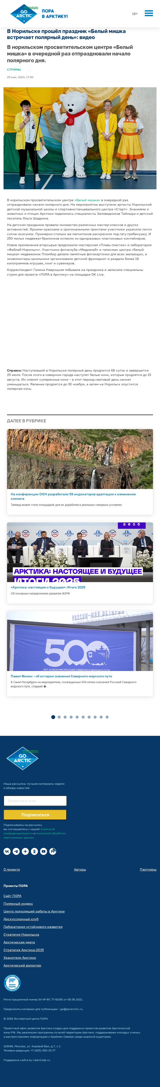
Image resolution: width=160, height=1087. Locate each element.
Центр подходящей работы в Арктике (34, 911)
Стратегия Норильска (21, 934)
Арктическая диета (19, 942)
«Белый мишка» (87, 200)
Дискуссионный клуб (21, 919)
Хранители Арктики (20, 957)
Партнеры (148, 869)
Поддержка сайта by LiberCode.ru (27, 1060)
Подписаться (35, 814)
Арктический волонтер (22, 965)
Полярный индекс (18, 903)
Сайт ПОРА (12, 896)
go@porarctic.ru (71, 1009)
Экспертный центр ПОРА (31, 1018)
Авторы (80, 869)
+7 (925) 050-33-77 (43, 1050)
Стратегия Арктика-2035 (24, 950)
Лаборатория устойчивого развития (33, 927)
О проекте (12, 869)
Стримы (14, 69)
